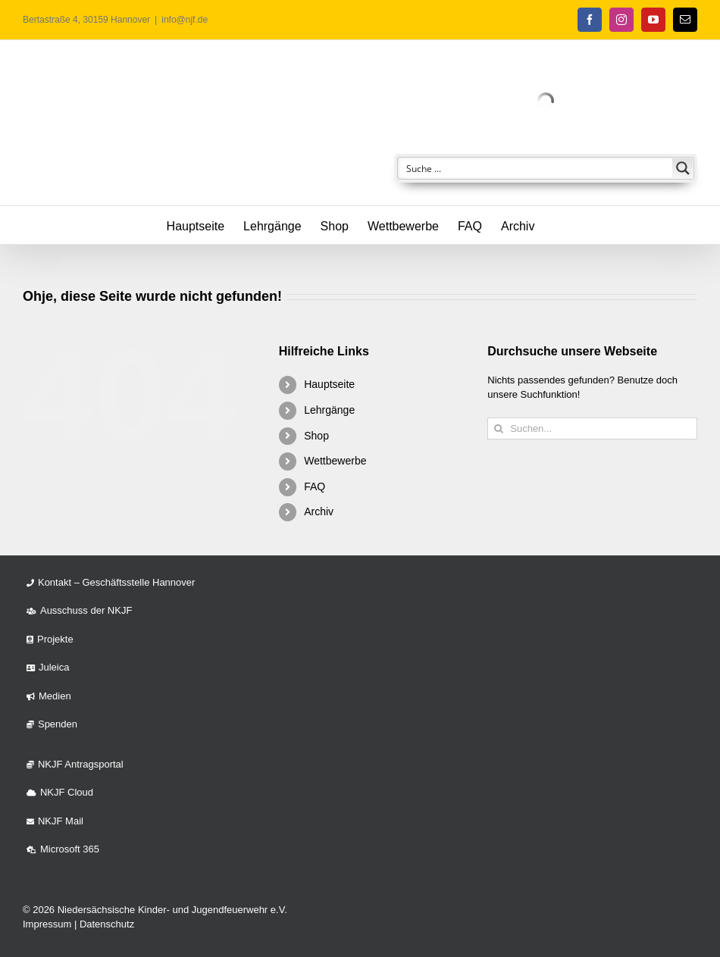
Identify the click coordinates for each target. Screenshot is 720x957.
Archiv (318, 511)
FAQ (314, 486)
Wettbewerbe (335, 461)
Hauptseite (329, 384)
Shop (316, 436)
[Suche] (498, 428)
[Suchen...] (592, 428)
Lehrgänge (329, 410)
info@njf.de (184, 19)
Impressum (47, 924)
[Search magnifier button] (682, 168)
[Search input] (535, 168)
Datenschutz (107, 924)
